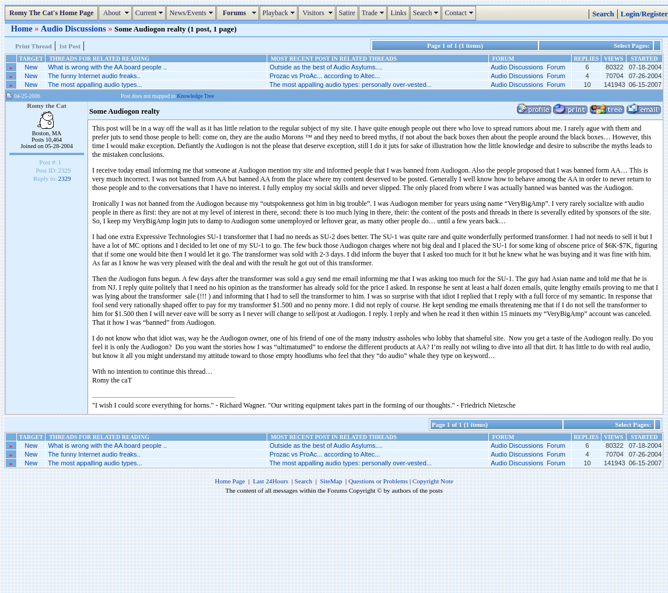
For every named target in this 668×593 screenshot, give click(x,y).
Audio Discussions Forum (528, 67)
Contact (460, 13)
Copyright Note (432, 481)
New (31, 67)
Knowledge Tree (195, 96)
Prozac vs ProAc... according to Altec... (325, 75)
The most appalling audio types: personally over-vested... (351, 84)
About (116, 13)
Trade (374, 13)
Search (427, 13)
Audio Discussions (74, 28)
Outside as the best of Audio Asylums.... (326, 67)
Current (150, 13)
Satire (347, 13)
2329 (64, 178)
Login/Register (644, 14)
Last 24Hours (270, 481)
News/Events (192, 13)
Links (398, 13)
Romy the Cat (47, 105)
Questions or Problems (378, 481)
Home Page (230, 481)
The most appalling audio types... (95, 84)
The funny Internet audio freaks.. (94, 75)
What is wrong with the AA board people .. (107, 67)
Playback (280, 13)
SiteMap (331, 481)
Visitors (318, 13)
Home (22, 28)
